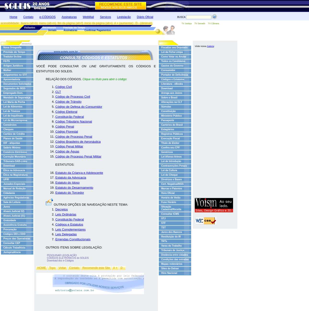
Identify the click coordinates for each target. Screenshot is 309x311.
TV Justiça (187, 23)
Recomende (49, 27)
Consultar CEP (11, 243)
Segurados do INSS (14, 88)
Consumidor (168, 70)
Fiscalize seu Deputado (174, 47)
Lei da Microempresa (15, 120)
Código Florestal (66, 131)
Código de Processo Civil (72, 96)
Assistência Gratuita (15, 225)
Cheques (8, 129)
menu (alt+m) (47, 23)
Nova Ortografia (12, 47)
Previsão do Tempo (74, 27)
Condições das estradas (175, 259)
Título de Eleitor (170, 143)
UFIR (6, 179)
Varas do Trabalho (171, 245)
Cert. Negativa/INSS (172, 184)
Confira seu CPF (170, 147)
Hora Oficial (168, 193)
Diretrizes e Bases (171, 179)
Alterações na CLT (171, 102)
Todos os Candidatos (173, 61)
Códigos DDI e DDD (14, 234)
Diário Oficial (145, 17)
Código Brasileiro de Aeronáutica (78, 141)
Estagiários (167, 129)
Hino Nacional (169, 273)
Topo (52, 268)
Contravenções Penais (174, 165)
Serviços (105, 17)
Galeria (210, 46)
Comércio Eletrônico (15, 152)
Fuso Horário (168, 202)
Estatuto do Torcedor (69, 192)
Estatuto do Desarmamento (74, 187)
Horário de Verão (170, 197)
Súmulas (166, 106)
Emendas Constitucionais (73, 239)
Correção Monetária (14, 156)
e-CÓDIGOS (48, 17)
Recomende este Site (96, 268)
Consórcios (10, 125)
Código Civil (63, 87)
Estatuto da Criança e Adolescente (79, 173)
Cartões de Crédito (14, 134)
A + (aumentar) (124, 23)
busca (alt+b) (29, 23)
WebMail (88, 17)
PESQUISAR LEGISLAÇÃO (62, 255)
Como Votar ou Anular (173, 56)
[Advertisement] (214, 124)
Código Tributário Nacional (73, 121)
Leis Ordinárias (65, 214)
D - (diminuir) (144, 23)
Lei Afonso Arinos (171, 156)
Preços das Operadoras (16, 238)
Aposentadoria (11, 79)
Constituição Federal (69, 117)
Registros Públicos (172, 134)
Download (9, 165)
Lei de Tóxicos (11, 111)
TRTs (164, 241)
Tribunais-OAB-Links (15, 161)
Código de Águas (67, 151)
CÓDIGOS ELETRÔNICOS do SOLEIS (68, 258)
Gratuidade (9, 220)
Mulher (7, 70)
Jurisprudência (12, 252)
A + (115, 268)
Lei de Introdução (171, 161)
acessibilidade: (10, 23)
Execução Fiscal (170, 138)
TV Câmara (213, 23)
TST (163, 227)
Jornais (52, 30)
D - (122, 268)
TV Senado (200, 23)
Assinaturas (69, 17)
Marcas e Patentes (171, 188)
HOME (41, 268)
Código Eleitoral (66, 111)
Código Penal (64, 126)
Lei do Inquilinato (13, 115)
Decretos (61, 209)
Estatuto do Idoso (67, 182)
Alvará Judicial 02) (13, 211)
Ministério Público (171, 115)
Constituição (168, 111)
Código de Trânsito (68, 101)
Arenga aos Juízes (171, 93)
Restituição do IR (171, 236)
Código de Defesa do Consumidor (78, 106)
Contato (28, 17)
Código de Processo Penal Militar (78, 156)
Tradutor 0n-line (12, 56)
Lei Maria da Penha (14, 102)
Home (13, 17)
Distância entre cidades (174, 255)
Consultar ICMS (170, 214)
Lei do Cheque (169, 175)
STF (163, 223)
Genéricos (167, 152)
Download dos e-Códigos (60, 260)
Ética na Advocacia (14, 170)
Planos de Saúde (13, 138)
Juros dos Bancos (171, 232)
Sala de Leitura (11, 202)
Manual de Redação (14, 188)
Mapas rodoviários (171, 264)
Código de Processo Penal (73, 136)
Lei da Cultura (169, 170)
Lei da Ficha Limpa (172, 52)
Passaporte (167, 120)
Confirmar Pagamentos (98, 30)
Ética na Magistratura (15, 175)
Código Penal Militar (69, 146)
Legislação (124, 17)
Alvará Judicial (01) (14, 216)
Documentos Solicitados (17, 84)
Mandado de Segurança (16, 97)
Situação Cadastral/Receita (171, 208)
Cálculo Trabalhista (14, 247)
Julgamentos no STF (15, 75)
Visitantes (29, 27)
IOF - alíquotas (11, 143)
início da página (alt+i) (99, 23)
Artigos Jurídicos (13, 65)
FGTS (6, 61)
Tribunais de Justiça (172, 250)
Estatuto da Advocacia (70, 177)
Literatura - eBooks (172, 84)
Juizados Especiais (14, 184)
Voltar (62, 268)
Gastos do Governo (172, 65)
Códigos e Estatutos (69, 224)
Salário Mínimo (11, 147)
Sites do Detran (170, 268)
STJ (163, 218)
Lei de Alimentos (13, 106)
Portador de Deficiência (174, 75)
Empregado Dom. (13, 93)
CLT (58, 92)
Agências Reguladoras (16, 197)
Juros (6, 206)
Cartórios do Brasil (172, 125)
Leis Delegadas (66, 234)
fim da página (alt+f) (70, 23)
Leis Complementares (70, 229)
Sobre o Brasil (169, 97)
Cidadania (9, 193)
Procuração (10, 229)
